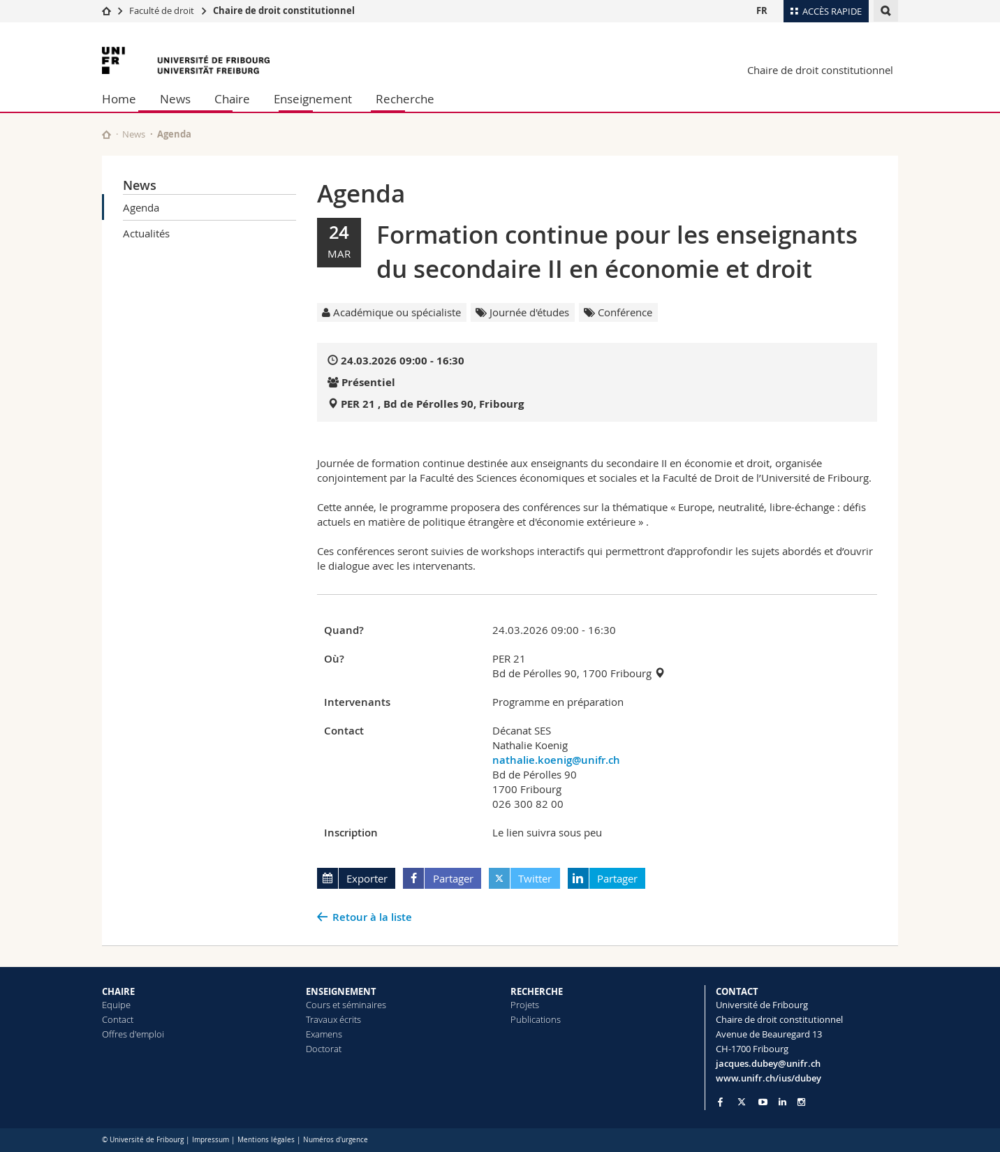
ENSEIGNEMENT (341, 991)
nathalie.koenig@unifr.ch (556, 760)
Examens (324, 1034)
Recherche (405, 99)
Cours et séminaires (346, 1004)
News (175, 99)
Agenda (141, 207)
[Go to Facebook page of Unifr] (720, 1101)
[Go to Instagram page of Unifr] (801, 1102)
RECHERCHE (536, 991)
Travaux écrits (333, 1019)
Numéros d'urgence (335, 1139)
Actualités (146, 233)
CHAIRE (118, 991)
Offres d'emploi (133, 1034)
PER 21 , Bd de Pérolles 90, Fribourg (432, 404)
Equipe (116, 1004)
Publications (535, 1019)
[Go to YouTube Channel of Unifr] (762, 1102)
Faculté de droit (162, 10)
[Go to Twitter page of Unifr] (741, 1101)
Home (119, 99)
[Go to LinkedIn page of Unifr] (782, 1102)
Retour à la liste (372, 917)
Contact (117, 1019)
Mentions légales (266, 1139)
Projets (524, 1004)
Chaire (232, 99)
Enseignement (313, 99)
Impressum (210, 1139)
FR (761, 10)
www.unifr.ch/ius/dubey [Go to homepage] (768, 1078)
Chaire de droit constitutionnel (284, 10)
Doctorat (323, 1048)
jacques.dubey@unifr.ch (768, 1063)
